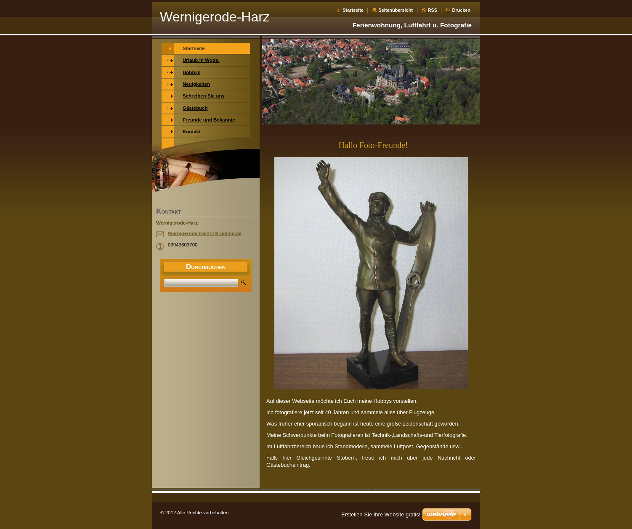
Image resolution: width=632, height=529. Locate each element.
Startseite (353, 10)
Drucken (461, 10)
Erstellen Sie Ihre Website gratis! (380, 514)
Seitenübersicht (395, 10)
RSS (432, 10)
